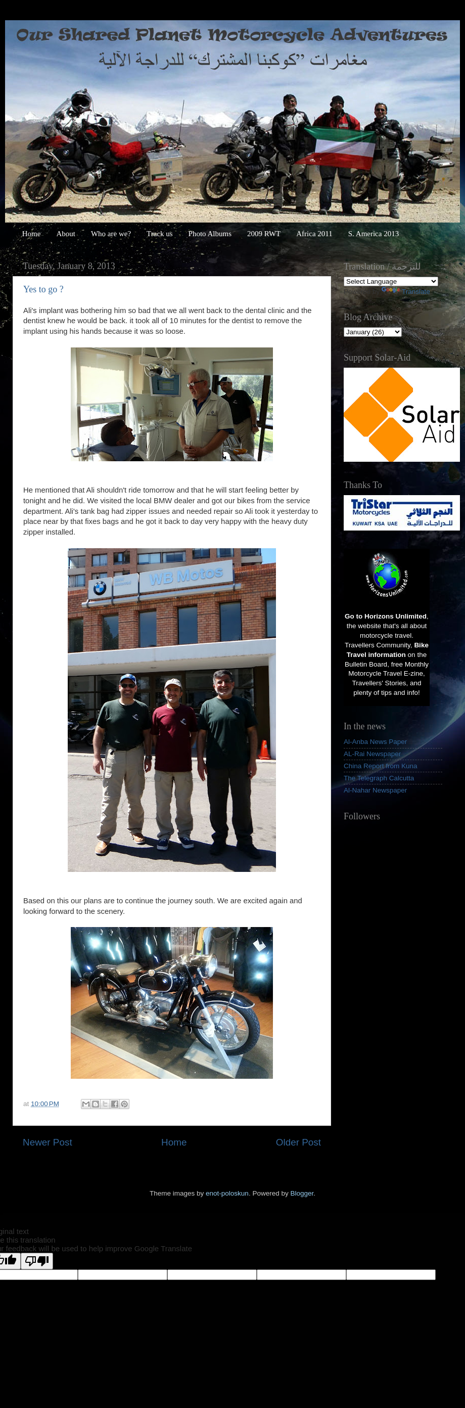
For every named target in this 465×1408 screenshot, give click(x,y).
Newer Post (47, 1142)
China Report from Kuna (380, 766)
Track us (160, 234)
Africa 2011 (314, 234)
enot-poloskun (227, 1193)
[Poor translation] (37, 1261)
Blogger (301, 1193)
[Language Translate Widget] (391, 281)
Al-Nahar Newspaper (375, 790)
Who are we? (111, 234)
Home (31, 234)
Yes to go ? (43, 289)
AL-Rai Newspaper (372, 754)
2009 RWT (264, 234)
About (65, 234)
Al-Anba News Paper (375, 741)
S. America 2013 (373, 234)
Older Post (298, 1142)
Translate (406, 291)
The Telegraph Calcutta (379, 778)
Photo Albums (210, 234)
